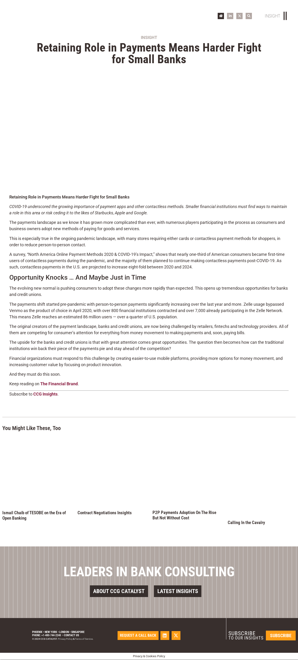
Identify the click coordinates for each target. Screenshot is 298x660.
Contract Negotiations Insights (105, 512)
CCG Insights (45, 394)
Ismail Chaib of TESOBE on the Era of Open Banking (34, 515)
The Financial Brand (59, 383)
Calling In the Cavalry (246, 522)
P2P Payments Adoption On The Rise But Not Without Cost (184, 515)
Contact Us (71, 635)
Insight (149, 37)
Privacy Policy (65, 639)
